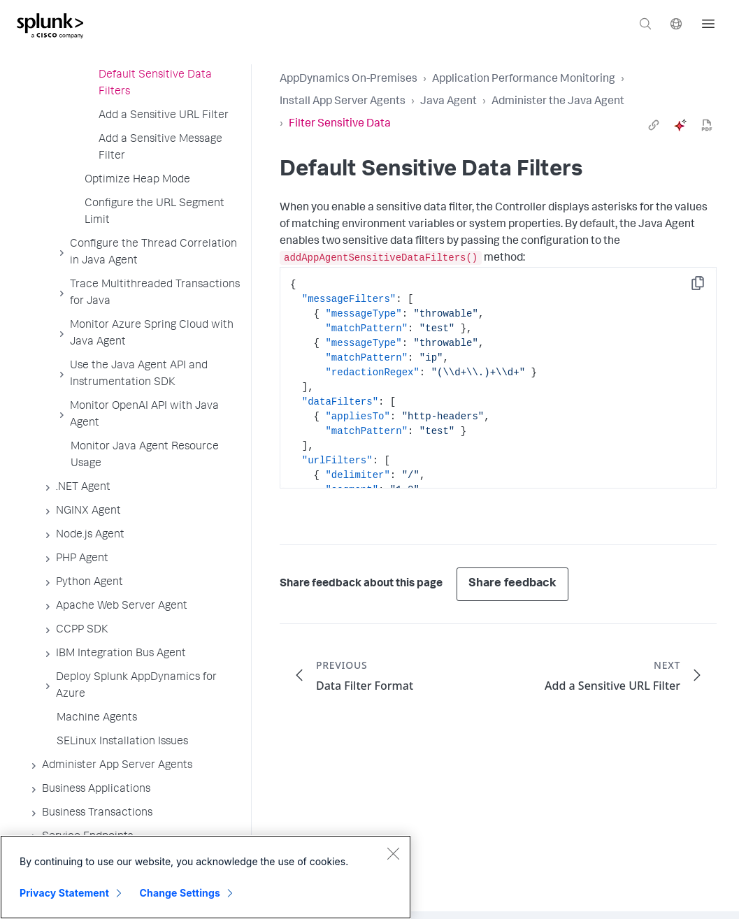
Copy (707, 287)
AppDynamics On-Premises (348, 79)
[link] (653, 125)
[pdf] (707, 125)
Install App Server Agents (343, 102)
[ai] (680, 125)
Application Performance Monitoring (523, 79)
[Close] (393, 853)
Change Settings (180, 893)
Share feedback (512, 584)
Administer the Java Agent (558, 102)
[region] (205, 877)
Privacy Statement (64, 893)
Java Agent (448, 102)
